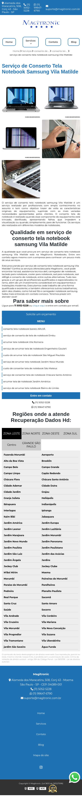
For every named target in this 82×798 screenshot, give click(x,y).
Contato (53, 42)
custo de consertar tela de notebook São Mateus (30, 368)
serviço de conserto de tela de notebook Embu (29, 335)
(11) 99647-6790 (38, 7)
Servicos (31, 40)
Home (9, 42)
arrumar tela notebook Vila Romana (23, 342)
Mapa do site (41, 755)
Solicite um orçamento (41, 314)
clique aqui (39, 305)
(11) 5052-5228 (27, 7)
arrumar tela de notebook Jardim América (26, 381)
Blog (73, 42)
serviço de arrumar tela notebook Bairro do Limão (31, 388)
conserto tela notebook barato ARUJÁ (24, 328)
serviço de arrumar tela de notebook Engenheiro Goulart (35, 348)
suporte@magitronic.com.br (63, 8)
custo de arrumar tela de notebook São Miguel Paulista (34, 355)
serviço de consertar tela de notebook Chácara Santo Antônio (37, 374)
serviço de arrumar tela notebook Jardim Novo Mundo (33, 361)
